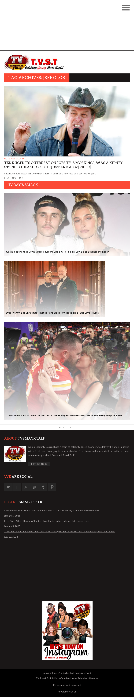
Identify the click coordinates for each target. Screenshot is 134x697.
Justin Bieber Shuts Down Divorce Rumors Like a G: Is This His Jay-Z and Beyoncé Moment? (51, 510)
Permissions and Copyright (67, 685)
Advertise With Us (67, 691)
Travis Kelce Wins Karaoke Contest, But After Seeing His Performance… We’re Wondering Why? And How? (59, 531)
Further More (39, 464)
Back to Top (65, 427)
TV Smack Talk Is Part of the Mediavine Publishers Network (67, 678)
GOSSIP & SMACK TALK (15, 158)
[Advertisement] (67, 26)
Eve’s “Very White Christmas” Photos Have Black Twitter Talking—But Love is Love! (47, 521)
